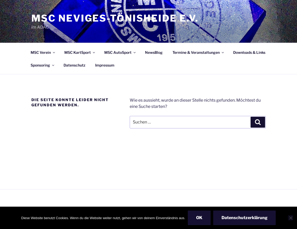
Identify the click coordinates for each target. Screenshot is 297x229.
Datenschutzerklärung (244, 217)
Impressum (104, 65)
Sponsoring (43, 65)
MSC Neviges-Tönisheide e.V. (115, 18)
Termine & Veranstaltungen (198, 52)
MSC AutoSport (120, 52)
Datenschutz (74, 65)
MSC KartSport (80, 52)
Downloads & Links (249, 52)
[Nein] (290, 217)
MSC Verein (43, 52)
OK (199, 217)
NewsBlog (154, 52)
